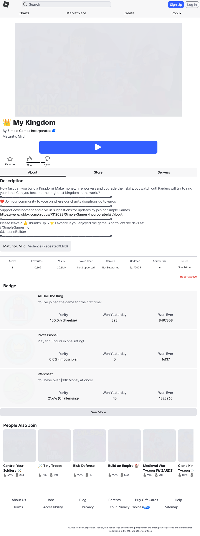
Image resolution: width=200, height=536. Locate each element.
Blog (82, 500)
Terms (18, 507)
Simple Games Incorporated (29, 130)
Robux (176, 13)
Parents (114, 500)
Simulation (184, 267)
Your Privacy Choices (130, 507)
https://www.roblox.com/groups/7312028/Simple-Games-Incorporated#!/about (61, 214)
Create (129, 13)
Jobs (51, 500)
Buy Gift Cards (146, 500)
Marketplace (76, 13)
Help (178, 500)
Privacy (88, 507)
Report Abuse (188, 276)
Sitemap (171, 507)
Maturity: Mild (14, 136)
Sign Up (176, 4)
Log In (192, 4)
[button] (53, 130)
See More (98, 412)
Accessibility (53, 507)
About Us (19, 500)
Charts (24, 13)
